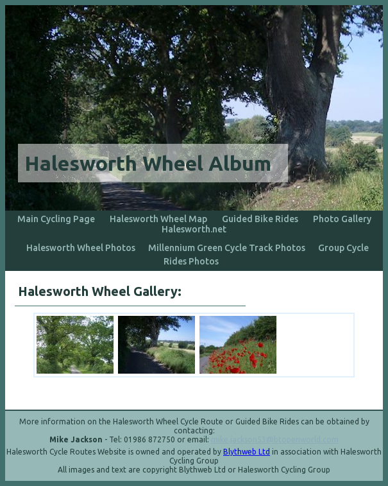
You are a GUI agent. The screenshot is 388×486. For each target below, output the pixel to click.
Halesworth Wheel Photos (80, 248)
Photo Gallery (342, 219)
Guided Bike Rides (260, 219)
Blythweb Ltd (246, 451)
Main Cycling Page (56, 219)
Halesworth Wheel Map (158, 219)
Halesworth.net (194, 229)
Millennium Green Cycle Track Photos (226, 248)
